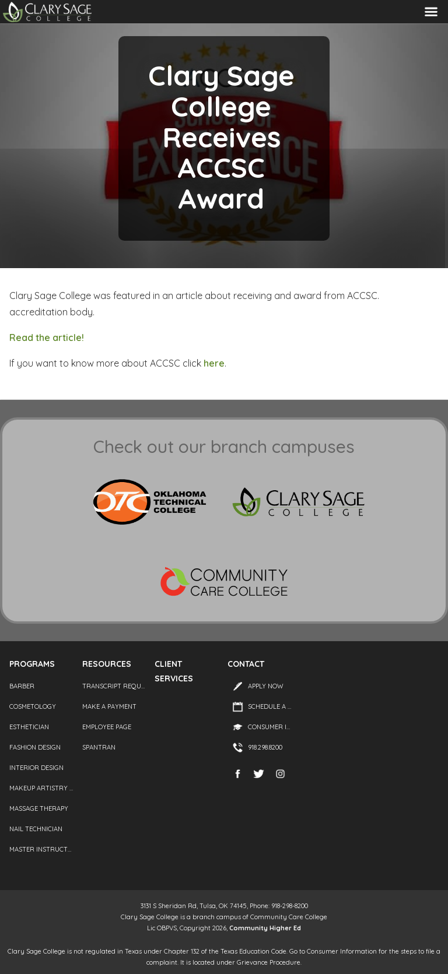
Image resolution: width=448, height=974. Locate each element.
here (214, 363)
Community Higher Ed (265, 928)
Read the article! (46, 337)
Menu (431, 12)
